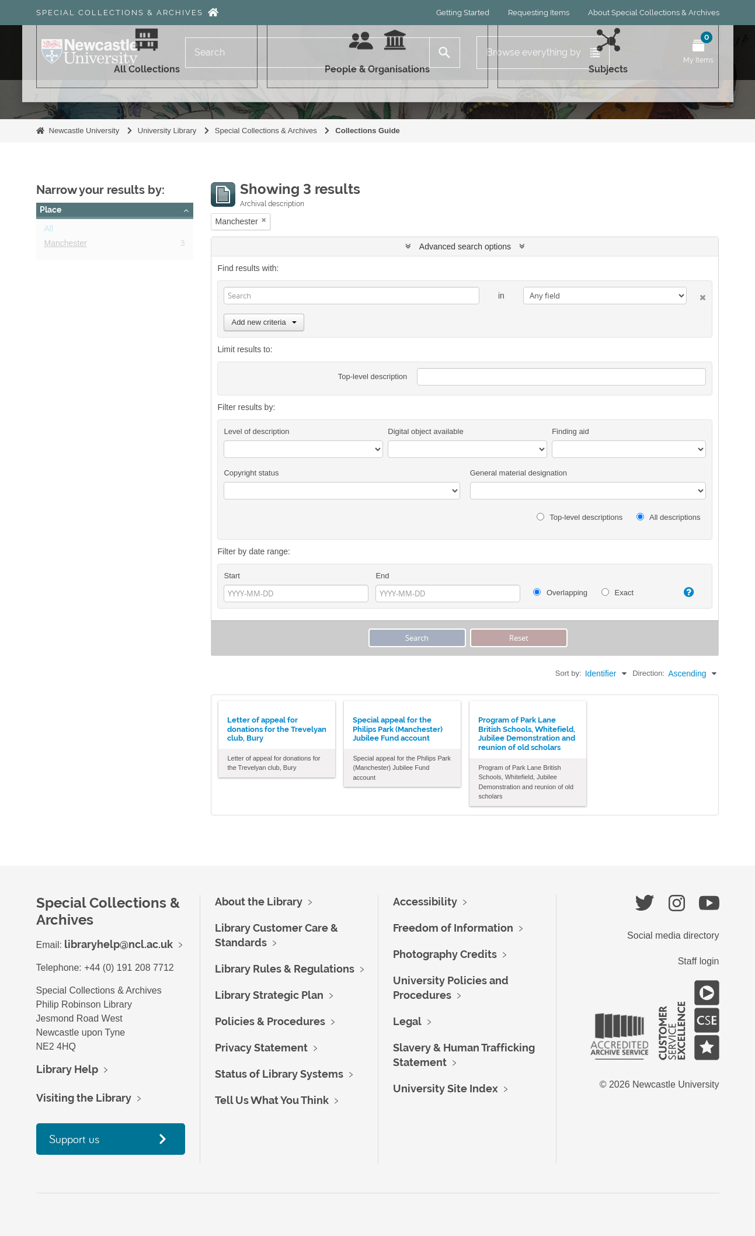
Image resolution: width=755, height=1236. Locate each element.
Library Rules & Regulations (284, 969)
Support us (74, 1138)
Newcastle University (84, 130)
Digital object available (425, 431)
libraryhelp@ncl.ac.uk (118, 944)
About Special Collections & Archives (653, 12)
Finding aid (570, 431)
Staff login (698, 961)
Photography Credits (445, 954)
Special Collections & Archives (119, 12)
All (49, 230)
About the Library (258, 901)
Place (50, 209)
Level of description (256, 431)
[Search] (307, 52)
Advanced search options (465, 246)
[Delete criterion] (696, 295)
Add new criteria (263, 322)
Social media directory (673, 935)
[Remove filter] (264, 220)
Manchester (65, 245)
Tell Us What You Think (272, 1100)
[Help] (684, 592)
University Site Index (445, 1088)
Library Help (67, 1069)
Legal (407, 1021)
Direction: (648, 673)
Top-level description (373, 376)
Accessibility (425, 901)
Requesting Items (538, 12)
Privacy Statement (261, 1047)
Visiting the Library (83, 1098)
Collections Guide (367, 130)
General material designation (518, 472)
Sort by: (568, 673)
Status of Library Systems (279, 1074)
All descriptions (668, 517)
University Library (167, 130)
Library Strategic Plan (269, 995)
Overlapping (560, 592)
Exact (617, 592)
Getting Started (462, 12)
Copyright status (251, 472)
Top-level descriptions (579, 517)
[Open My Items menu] (698, 52)
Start (231, 575)
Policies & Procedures (270, 1021)
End (382, 575)
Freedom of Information (453, 928)
